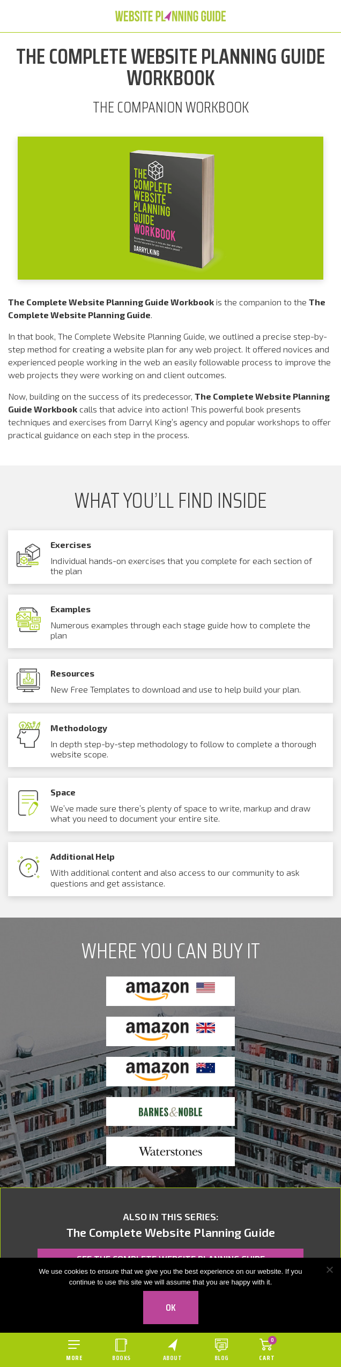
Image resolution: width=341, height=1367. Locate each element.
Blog (221, 1358)
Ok (171, 1307)
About (172, 1358)
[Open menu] (74, 1349)
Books (121, 1358)
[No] (329, 1269)
